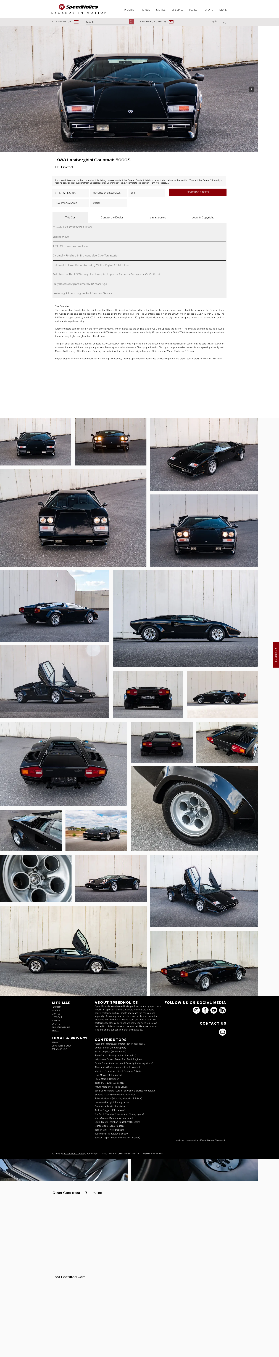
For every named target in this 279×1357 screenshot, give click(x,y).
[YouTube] (213, 1010)
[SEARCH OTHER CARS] (198, 192)
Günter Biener (206, 1140)
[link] (224, 21)
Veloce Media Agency (75, 1153)
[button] (68, 22)
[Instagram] (196, 1010)
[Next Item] (251, 89)
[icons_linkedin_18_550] (222, 1010)
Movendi (220, 1140)
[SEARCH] (103, 22)
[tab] (70, 217)
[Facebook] (205, 1010)
